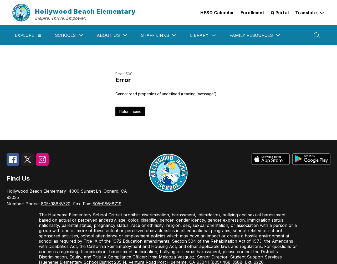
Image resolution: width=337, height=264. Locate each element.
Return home (130, 111)
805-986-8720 (55, 203)
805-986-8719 (107, 203)
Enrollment (252, 12)
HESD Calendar (217, 12)
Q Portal (280, 12)
